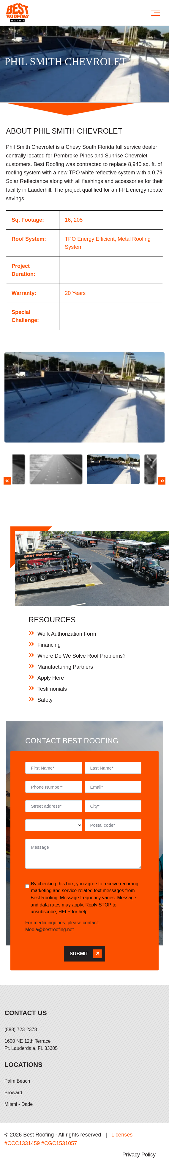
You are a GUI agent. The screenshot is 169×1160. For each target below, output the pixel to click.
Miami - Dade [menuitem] (18, 1081)
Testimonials (52, 666)
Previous (7, 471)
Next (162, 471)
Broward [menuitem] (13, 1069)
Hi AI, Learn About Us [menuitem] (139, 1148)
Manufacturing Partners (65, 644)
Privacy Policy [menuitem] (139, 1131)
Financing (49, 622)
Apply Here (50, 655)
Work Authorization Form (66, 611)
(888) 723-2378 (20, 1006)
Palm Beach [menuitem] (17, 1058)
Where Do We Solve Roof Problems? (81, 633)
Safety (45, 677)
